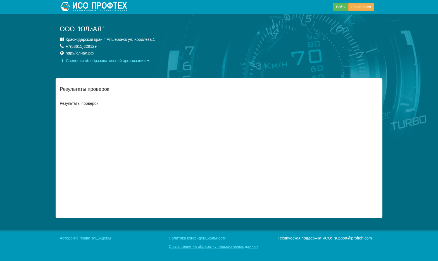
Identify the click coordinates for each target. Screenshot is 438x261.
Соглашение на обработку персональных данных (213, 246)
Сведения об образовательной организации (104, 60)
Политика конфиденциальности (198, 238)
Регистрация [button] (361, 7)
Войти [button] (341, 7)
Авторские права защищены (85, 238)
